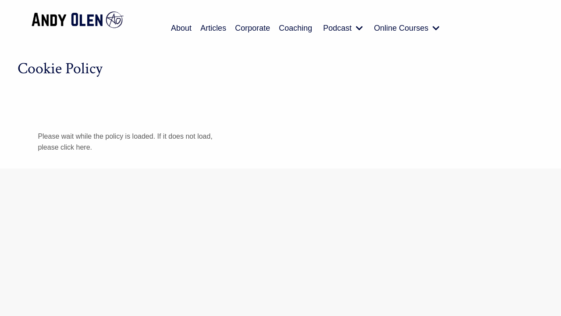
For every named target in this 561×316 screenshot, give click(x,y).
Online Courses (407, 28)
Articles (213, 28)
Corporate (252, 28)
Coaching (295, 28)
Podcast (343, 28)
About (181, 28)
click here (75, 147)
